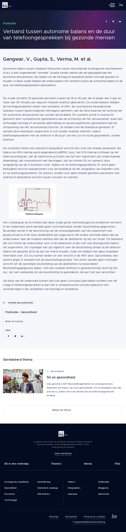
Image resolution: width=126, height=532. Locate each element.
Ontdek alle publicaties (20, 302)
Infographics (74, 488)
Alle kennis (103, 494)
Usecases (72, 494)
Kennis (88, 463)
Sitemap (53, 516)
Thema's (56, 463)
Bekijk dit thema (61, 410)
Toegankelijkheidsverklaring (89, 521)
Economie (9, 494)
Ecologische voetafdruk (16, 482)
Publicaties (103, 482)
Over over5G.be (63, 453)
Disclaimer (71, 516)
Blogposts (103, 488)
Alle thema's (43, 494)
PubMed (19, 321)
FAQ (117, 463)
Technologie (10, 500)
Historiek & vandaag (47, 488)
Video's (71, 482)
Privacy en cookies (94, 516)
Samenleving (43, 482)
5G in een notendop (16, 463)
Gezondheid (29, 312)
